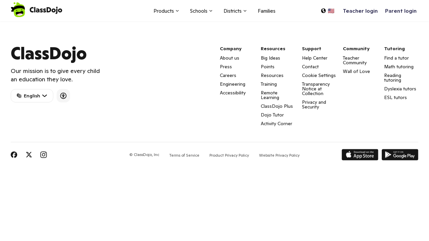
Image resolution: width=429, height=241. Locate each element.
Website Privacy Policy (279, 155)
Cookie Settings (319, 75)
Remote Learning (270, 95)
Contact (310, 67)
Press (226, 67)
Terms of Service (184, 155)
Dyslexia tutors (400, 89)
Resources (272, 75)
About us (229, 58)
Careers (228, 75)
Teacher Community (355, 60)
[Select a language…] (327, 10)
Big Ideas (270, 58)
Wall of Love (356, 71)
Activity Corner (276, 123)
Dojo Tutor (272, 115)
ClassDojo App (18, 25)
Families (266, 11)
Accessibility (233, 93)
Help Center (314, 58)
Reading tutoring (392, 77)
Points (267, 67)
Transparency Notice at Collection (316, 88)
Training (269, 84)
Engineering (232, 84)
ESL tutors (395, 97)
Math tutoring (399, 67)
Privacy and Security (314, 104)
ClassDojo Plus (277, 106)
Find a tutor (396, 58)
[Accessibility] (63, 95)
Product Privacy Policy (229, 155)
